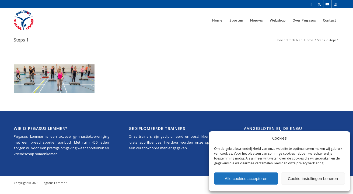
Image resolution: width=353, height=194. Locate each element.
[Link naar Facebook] (311, 4)
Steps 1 (21, 40)
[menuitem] (217, 20)
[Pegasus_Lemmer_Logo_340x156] (39, 20)
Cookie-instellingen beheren (313, 178)
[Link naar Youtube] (327, 4)
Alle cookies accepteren (246, 178)
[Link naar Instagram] (335, 4)
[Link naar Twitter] (319, 4)
